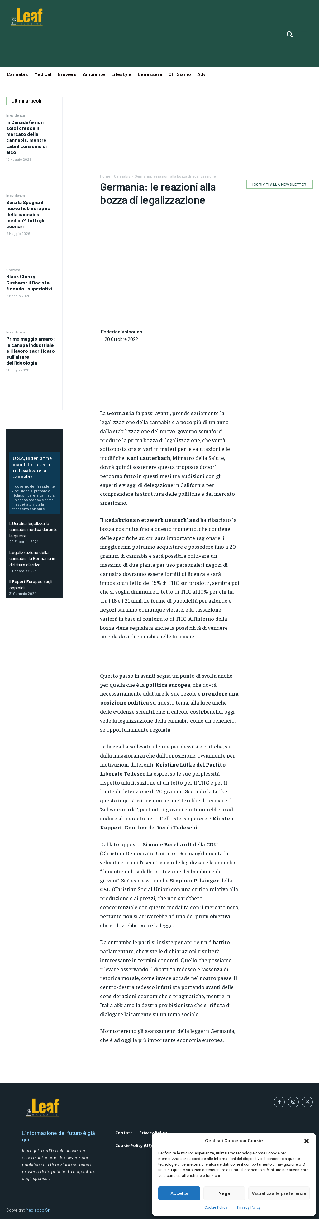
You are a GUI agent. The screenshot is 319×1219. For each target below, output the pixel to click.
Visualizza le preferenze (279, 1193)
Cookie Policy (215, 1207)
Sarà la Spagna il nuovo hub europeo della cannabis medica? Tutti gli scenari (28, 214)
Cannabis (122, 176)
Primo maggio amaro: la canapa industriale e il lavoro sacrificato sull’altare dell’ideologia (30, 351)
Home (105, 176)
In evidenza (15, 115)
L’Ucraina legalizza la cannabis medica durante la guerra (33, 529)
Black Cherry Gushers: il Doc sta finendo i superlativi (29, 282)
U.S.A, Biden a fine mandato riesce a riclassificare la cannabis (32, 467)
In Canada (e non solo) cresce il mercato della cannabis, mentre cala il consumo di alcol (26, 137)
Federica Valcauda (121, 331)
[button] (306, 1141)
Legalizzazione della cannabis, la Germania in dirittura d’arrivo (32, 558)
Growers (13, 269)
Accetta (179, 1193)
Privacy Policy (249, 1207)
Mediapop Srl (38, 1209)
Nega (224, 1193)
